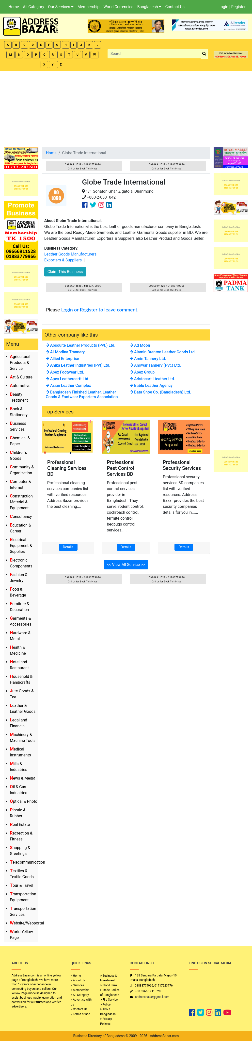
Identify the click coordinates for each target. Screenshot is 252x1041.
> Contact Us (79, 1009)
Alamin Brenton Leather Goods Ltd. (163, 352)
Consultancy (21, 516)
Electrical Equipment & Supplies (21, 545)
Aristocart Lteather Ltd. (152, 378)
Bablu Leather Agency (151, 385)
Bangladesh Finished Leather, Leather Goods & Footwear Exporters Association (82, 394)
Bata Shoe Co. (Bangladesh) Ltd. (160, 392)
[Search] (154, 53)
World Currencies (118, 6)
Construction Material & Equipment (21, 502)
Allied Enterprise (62, 358)
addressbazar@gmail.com (152, 997)
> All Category (80, 995)
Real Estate (20, 824)
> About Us (78, 980)
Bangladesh (149, 6)
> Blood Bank (108, 985)
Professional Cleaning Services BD (67, 468)
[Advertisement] (126, 107)
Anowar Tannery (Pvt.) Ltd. (155, 365)
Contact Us (175, 6)
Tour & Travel (21, 885)
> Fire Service (109, 999)
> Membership (80, 990)
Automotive (20, 385)
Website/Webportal (27, 923)
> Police (105, 1004)
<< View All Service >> (126, 564)
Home (13, 6)
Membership (88, 6)
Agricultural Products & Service (20, 362)
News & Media (22, 778)
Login (223, 6)
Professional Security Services (182, 465)
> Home (76, 975)
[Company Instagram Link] (101, 205)
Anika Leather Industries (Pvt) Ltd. (78, 365)
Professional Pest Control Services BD (121, 468)
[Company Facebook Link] (85, 205)
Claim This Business (65, 271)
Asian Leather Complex (68, 385)
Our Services (61, 6)
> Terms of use (80, 1014)
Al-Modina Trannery (65, 352)
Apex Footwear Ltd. (65, 372)
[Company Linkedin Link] (109, 205)
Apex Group (142, 372)
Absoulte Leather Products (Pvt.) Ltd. (80, 345)
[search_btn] (204, 54)
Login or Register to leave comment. (99, 309)
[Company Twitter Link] (93, 205)
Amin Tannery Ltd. (148, 358)
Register (238, 6)
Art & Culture (21, 377)
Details (68, 547)
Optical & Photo (23, 801)
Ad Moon (140, 345)
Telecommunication (27, 862)
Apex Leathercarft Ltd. (67, 378)
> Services (77, 985)
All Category (33, 6)
